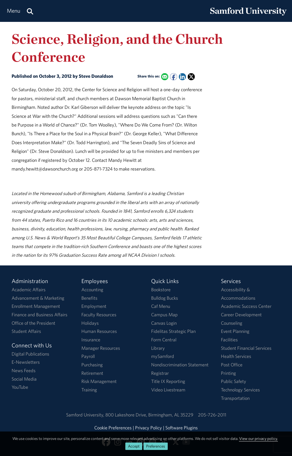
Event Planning (235, 331)
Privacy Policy (148, 428)
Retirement (92, 373)
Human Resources (99, 331)
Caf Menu (160, 306)
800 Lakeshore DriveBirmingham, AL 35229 (149, 415)
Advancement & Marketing (38, 298)
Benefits (89, 298)
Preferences (155, 446)
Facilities (229, 340)
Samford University (85, 415)
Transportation (235, 398)
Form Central (163, 340)
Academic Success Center (246, 306)
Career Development (241, 315)
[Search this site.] (30, 11)
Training (89, 390)
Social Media (24, 379)
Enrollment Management (36, 306)
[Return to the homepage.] (248, 16)
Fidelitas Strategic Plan (173, 331)
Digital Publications (30, 354)
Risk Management (99, 381)
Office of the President (33, 323)
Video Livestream (168, 390)
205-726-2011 (212, 415)
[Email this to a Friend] (164, 76)
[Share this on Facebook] (173, 76)
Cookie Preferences (113, 428)
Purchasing (92, 365)
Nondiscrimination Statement (180, 365)
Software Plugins (181, 428)
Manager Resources (100, 348)
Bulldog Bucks (164, 298)
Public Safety (233, 381)
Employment (93, 306)
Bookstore (161, 290)
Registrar (160, 373)
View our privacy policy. (258, 438)
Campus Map (164, 315)
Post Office (231, 365)
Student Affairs (26, 331)
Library (158, 348)
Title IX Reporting (168, 381)
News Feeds (24, 370)
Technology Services (240, 390)
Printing (228, 373)
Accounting (92, 290)
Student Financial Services (246, 348)
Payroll (88, 356)
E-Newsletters (26, 362)
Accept (134, 446)
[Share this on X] (191, 76)
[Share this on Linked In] (182, 76)
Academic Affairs (29, 290)
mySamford (162, 356)
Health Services (236, 356)
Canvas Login (164, 323)
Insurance (90, 340)
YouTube (20, 387)
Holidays (90, 323)
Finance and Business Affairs (39, 315)
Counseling (231, 323)
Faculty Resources (98, 315)
